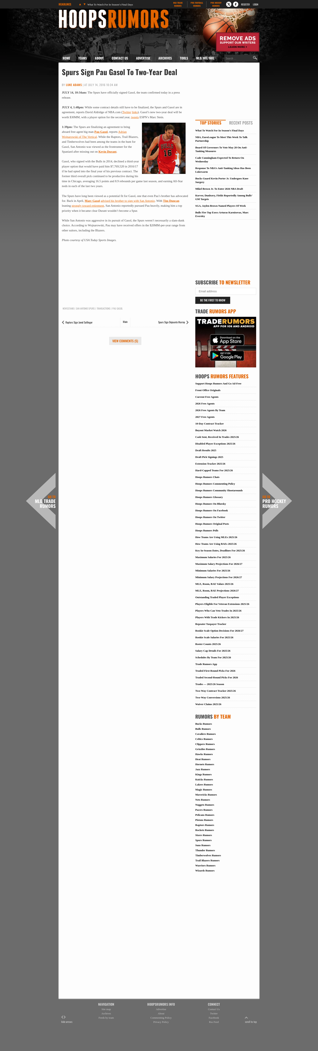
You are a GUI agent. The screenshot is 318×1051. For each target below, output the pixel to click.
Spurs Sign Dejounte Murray (171, 322)
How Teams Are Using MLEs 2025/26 (216, 537)
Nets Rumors (202, 799)
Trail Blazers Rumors (207, 860)
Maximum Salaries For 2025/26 (213, 557)
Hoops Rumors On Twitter (210, 517)
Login (255, 4)
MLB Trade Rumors (45, 501)
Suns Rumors (203, 845)
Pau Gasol (100, 131)
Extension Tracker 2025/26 (210, 463)
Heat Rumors (203, 759)
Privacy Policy (161, 1021)
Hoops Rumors (69, 11)
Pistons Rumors (204, 819)
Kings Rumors (203, 774)
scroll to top (251, 1019)
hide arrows (66, 1019)
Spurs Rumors (203, 840)
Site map (106, 1009)
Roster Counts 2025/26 (208, 644)
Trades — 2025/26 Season (209, 684)
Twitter (126, 112)
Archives (165, 58)
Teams (82, 58)
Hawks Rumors (204, 754)
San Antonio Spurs (85, 308)
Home (66, 58)
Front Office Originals (207, 390)
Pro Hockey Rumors (274, 501)
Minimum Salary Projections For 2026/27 (218, 577)
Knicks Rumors (204, 779)
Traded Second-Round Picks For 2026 (216, 677)
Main (125, 322)
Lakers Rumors (204, 784)
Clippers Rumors (205, 744)
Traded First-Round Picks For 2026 (215, 670)
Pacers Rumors (204, 809)
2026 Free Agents (205, 403)
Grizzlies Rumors (205, 749)
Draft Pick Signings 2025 (209, 456)
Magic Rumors (203, 789)
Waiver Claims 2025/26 (208, 704)
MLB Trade (177, 4)
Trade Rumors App (206, 664)
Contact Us (120, 58)
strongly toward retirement (88, 205)
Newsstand (68, 308)
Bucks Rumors (203, 723)
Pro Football (196, 4)
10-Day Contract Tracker (209, 423)
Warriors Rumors (205, 865)
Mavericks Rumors (206, 794)
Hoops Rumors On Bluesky (210, 503)
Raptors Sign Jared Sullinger (79, 322)
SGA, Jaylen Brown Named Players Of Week (220, 205)
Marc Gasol (92, 200)
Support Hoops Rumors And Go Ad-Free (218, 383)
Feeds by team (106, 1017)
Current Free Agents (206, 396)
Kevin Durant (107, 151)
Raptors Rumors (204, 825)
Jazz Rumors (202, 769)
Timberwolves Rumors (208, 855)
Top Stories (210, 123)
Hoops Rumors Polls (206, 530)
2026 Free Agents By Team (210, 410)
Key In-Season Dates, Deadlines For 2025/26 (220, 550)
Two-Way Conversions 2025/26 (212, 697)
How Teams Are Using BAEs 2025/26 (216, 543)
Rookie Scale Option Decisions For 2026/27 (219, 630)
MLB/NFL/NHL (205, 58)
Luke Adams (74, 85)
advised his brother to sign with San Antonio (128, 200)
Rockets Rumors (204, 830)
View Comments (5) (125, 340)
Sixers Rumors (203, 835)
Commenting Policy (161, 1017)
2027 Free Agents (205, 416)
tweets (135, 117)
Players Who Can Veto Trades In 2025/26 (218, 610)
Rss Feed (214, 1021)
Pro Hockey (216, 4)
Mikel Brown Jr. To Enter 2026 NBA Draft (219, 188)
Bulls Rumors (203, 728)
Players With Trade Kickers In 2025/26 (217, 617)
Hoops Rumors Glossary (209, 497)
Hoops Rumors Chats (207, 477)
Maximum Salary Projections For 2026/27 (218, 563)
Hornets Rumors (204, 764)
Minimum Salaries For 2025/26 (212, 570)
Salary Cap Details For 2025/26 (212, 650)
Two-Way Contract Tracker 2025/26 (215, 690)
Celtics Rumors (204, 738)
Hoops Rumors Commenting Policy (215, 483)
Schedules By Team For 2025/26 (213, 657)
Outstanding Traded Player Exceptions (217, 597)
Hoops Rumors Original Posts (212, 523)
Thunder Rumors (205, 850)
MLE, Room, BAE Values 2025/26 (214, 583)
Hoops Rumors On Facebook (211, 510)
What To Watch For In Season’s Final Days (110, 4)
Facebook (214, 1017)
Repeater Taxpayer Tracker (210, 623)
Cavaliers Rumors (205, 733)
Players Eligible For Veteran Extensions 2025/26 (222, 603)
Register (245, 4)
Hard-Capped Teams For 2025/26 (214, 470)
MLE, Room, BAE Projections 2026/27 (217, 590)
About (99, 58)
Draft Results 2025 (205, 450)
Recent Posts (241, 123)
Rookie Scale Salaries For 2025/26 (214, 637)
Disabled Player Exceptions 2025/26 (215, 443)
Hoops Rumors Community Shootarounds (219, 490)
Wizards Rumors (205, 870)
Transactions (103, 308)
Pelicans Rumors (204, 814)
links (135, 112)
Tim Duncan (171, 200)
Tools (184, 58)
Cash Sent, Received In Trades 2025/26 (217, 436)
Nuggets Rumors (204, 804)
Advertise (143, 58)
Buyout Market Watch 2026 (211, 430)
